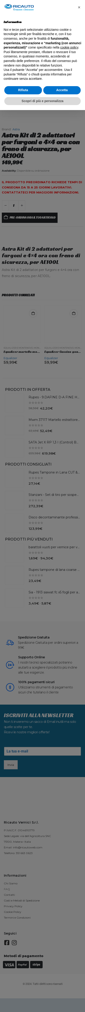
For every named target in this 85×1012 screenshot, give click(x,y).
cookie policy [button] (69, 47)
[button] (79, 7)
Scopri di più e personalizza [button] (42, 101)
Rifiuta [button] (23, 90)
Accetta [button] (62, 90)
